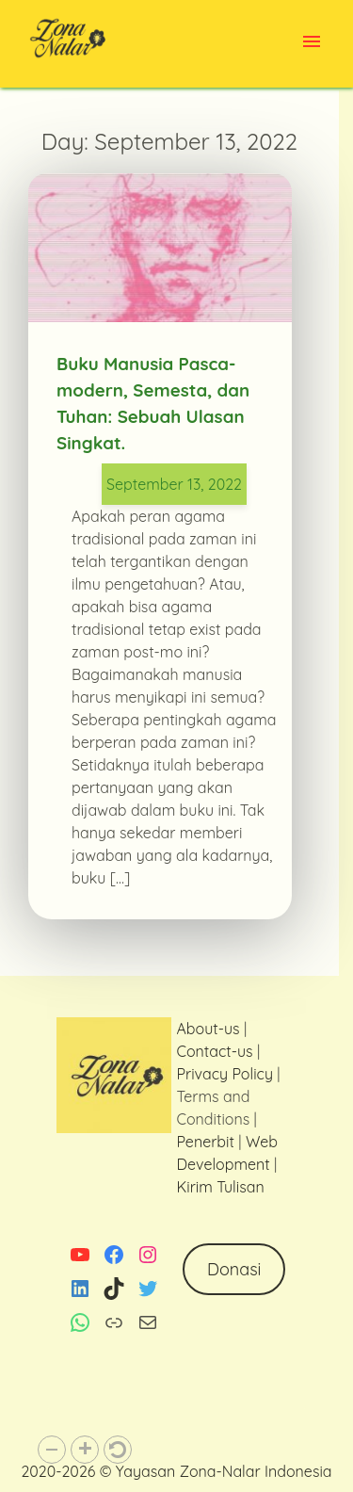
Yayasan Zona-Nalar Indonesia (224, 1471)
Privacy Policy (224, 1073)
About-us (207, 1028)
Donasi (234, 1269)
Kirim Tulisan (220, 1186)
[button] (52, 1449)
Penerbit (204, 1141)
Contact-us (214, 1051)
